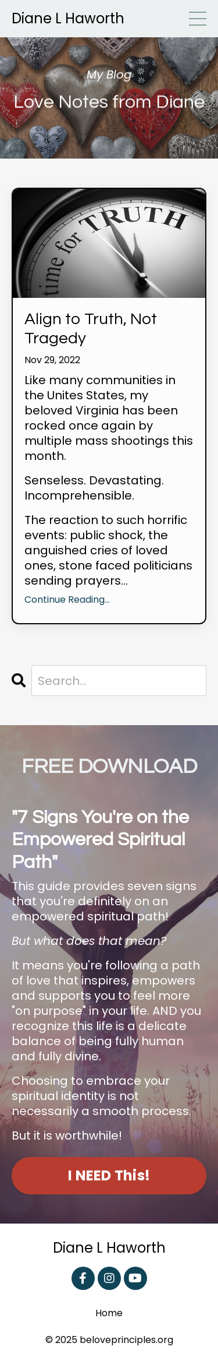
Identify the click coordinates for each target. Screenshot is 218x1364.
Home (109, 1313)
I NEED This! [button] (109, 1175)
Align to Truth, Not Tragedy (90, 329)
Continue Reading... (67, 600)
